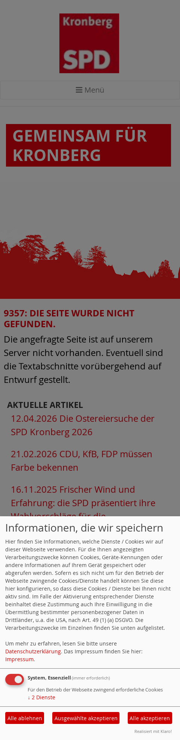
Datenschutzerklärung (33, 651)
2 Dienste (41, 697)
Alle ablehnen (24, 718)
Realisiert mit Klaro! (153, 731)
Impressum (19, 659)
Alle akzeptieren (150, 718)
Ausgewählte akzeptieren (86, 718)
